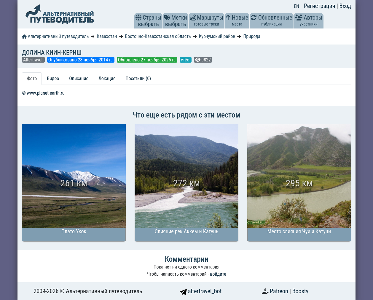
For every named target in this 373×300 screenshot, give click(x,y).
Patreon (279, 291)
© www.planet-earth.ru (43, 93)
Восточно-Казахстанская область (158, 36)
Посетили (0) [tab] (138, 78)
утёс (185, 60)
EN (296, 6)
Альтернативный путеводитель (55, 36)
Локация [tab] (107, 78)
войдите (218, 274)
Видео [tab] (53, 78)
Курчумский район (217, 36)
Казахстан (107, 36)
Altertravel (33, 60)
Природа (251, 36)
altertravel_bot (201, 291)
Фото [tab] (32, 78)
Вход (345, 5)
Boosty (300, 291)
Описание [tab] (78, 78)
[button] (138, 17)
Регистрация (320, 5)
